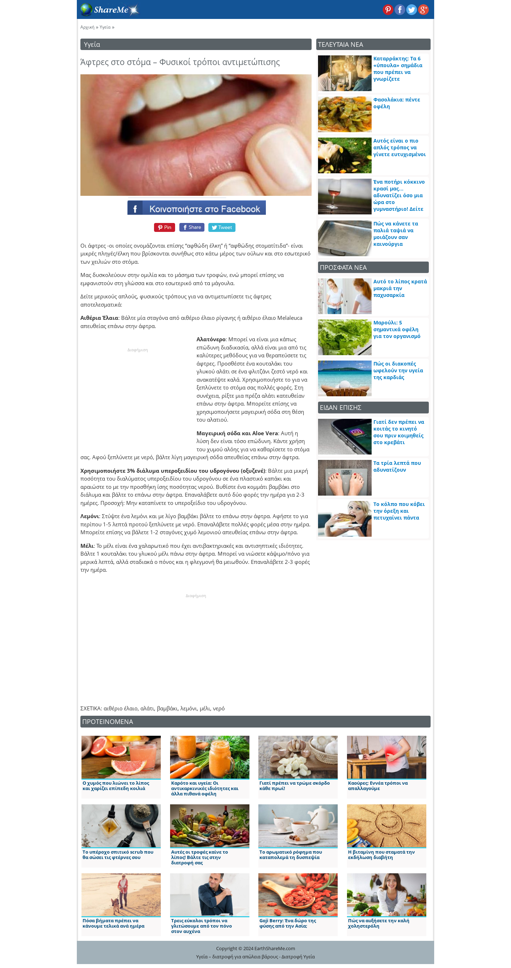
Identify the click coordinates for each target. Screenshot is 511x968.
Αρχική (87, 27)
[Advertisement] (137, 397)
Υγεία (105, 27)
